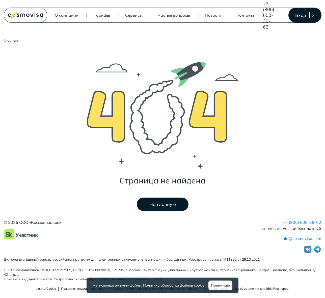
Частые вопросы (174, 15)
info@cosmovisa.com (301, 238)
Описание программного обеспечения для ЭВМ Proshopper (246, 288)
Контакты (245, 15)
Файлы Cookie (46, 288)
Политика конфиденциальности (84, 288)
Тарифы (102, 15)
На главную (162, 204)
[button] (134, 15)
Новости (213, 15)
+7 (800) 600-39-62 (268, 15)
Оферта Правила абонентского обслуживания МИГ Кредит (155, 288)
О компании (67, 15)
